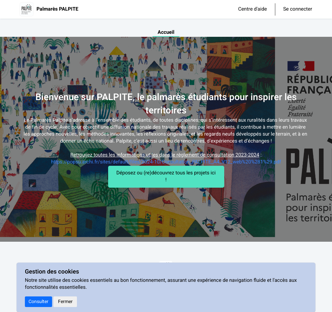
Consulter (38, 301)
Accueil (166, 32)
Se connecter (297, 9)
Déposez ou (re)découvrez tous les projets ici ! (166, 176)
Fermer (65, 301)
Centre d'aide (252, 9)
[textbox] (166, 141)
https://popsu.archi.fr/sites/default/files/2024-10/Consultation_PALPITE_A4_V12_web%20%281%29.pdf (166, 162)
